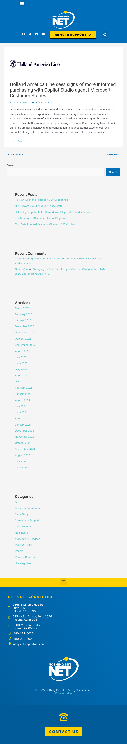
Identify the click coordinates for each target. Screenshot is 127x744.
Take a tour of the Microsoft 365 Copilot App (41, 199)
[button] (22, 3)
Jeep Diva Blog (24, 258)
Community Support (27, 520)
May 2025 (21, 369)
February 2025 (23, 387)
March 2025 (22, 381)
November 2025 (24, 332)
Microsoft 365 (23, 544)
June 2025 (21, 363)
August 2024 (22, 400)
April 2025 (21, 375)
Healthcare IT (23, 532)
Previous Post (14, 154)
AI (16, 501)
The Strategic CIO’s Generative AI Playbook (40, 218)
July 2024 (21, 406)
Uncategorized (20, 102)
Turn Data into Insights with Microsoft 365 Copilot (45, 224)
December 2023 (24, 430)
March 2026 (22, 308)
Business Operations (27, 508)
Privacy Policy (63, 692)
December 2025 (24, 326)
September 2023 (25, 449)
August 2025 (22, 351)
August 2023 (22, 455)
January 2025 (23, 393)
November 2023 (24, 436)
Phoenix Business (25, 557)
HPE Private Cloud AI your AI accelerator (39, 205)
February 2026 (23, 314)
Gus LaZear (22, 269)
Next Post (115, 154)
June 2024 (21, 412)
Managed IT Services (27, 538)
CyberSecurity (23, 526)
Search (11, 165)
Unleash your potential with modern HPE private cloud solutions (53, 212)
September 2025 (25, 344)
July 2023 (21, 461)
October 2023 (23, 442)
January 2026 (23, 320)
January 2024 (23, 424)
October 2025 (23, 338)
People (19, 550)
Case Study (21, 514)
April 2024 (21, 418)
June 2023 (21, 467)
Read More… (17, 141)
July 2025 (21, 357)
